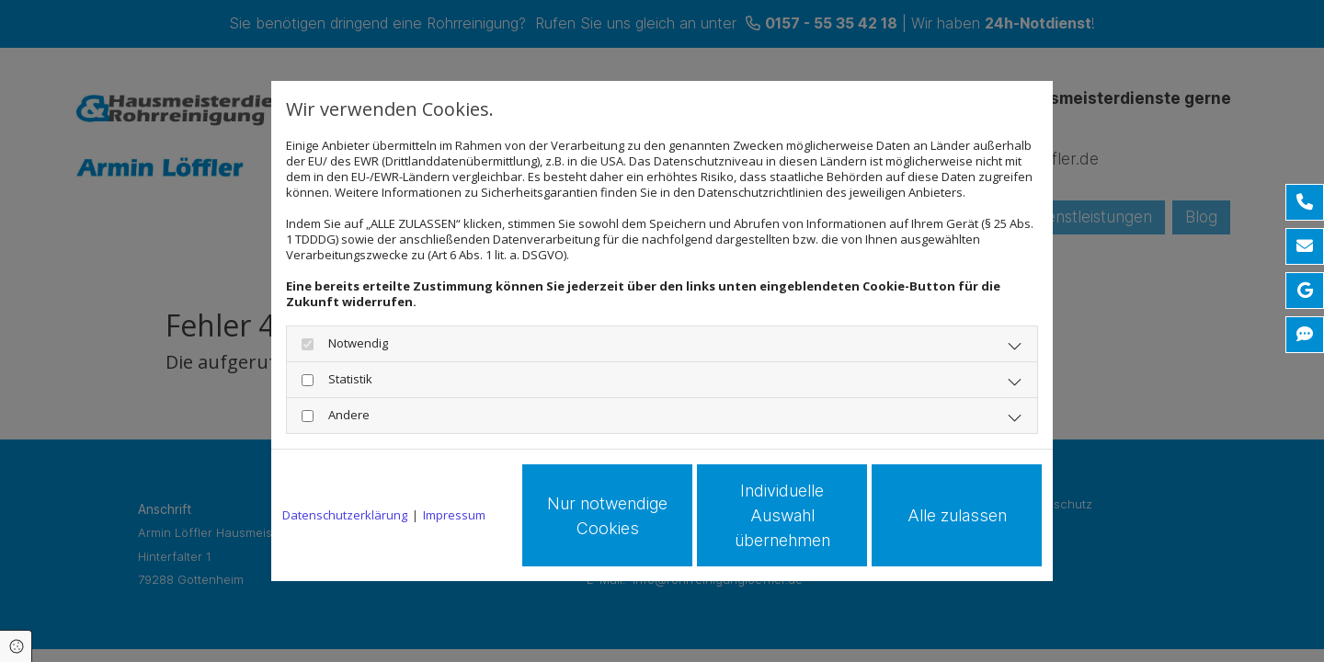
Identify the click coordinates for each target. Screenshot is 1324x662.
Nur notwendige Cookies (607, 516)
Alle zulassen (957, 515)
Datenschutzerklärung (344, 515)
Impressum (454, 515)
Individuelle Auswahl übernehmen (782, 515)
